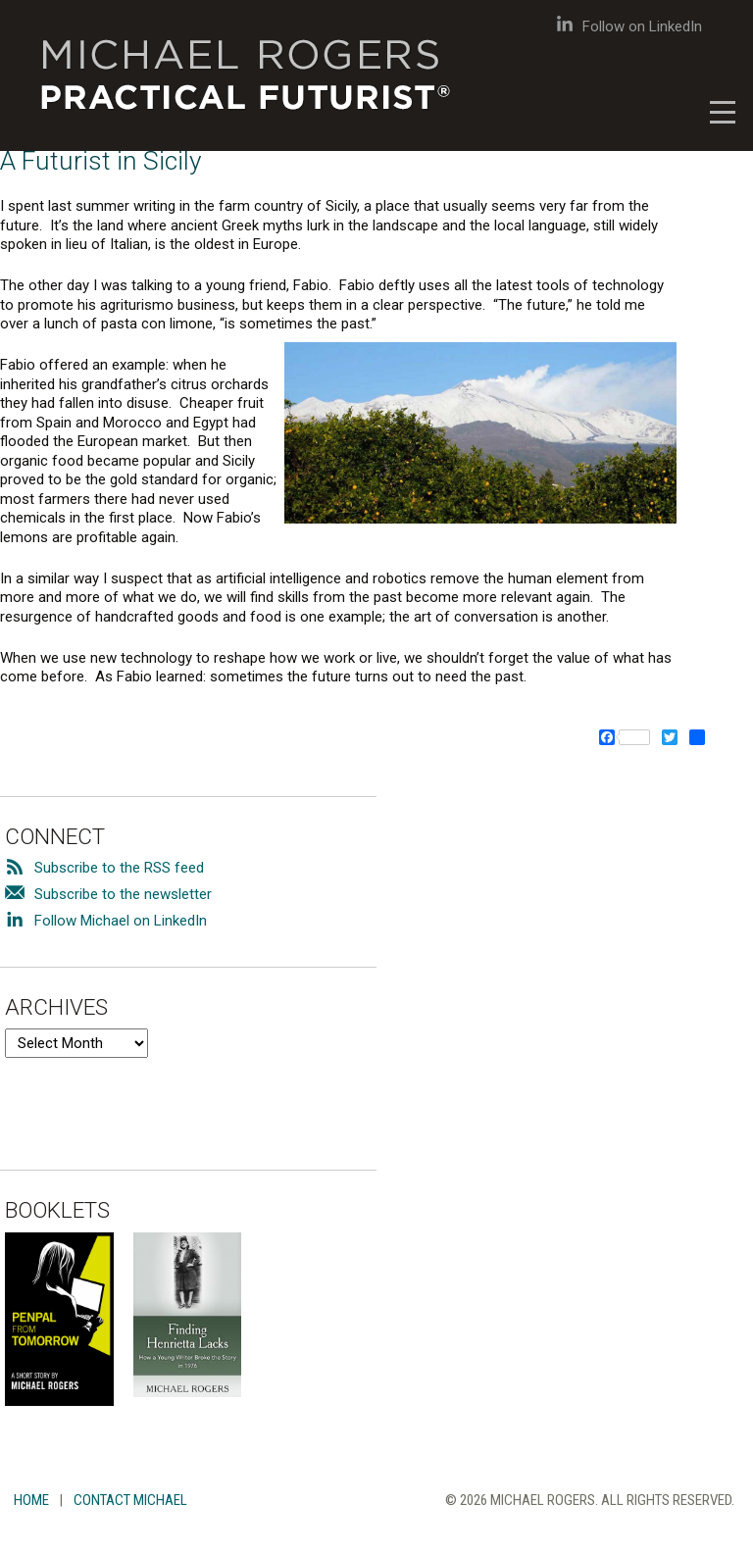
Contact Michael (130, 1500)
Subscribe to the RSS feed (119, 868)
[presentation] (154, 1096)
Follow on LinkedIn (629, 26)
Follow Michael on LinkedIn (120, 920)
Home (31, 1500)
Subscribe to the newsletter (123, 894)
